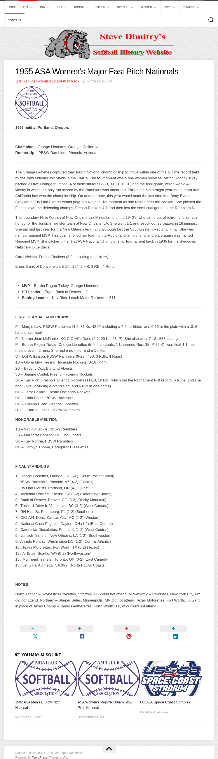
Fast (167, 7)
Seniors (189, 7)
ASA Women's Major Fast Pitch (55, 81)
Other (100, 7)
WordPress (39, 750)
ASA (25, 7)
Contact (14, 20)
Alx (65, 750)
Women (146, 7)
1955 (18, 81)
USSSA (79, 7)
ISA (42, 7)
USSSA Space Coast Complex (165, 695)
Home (12, 7)
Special (123, 7)
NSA (59, 7)
